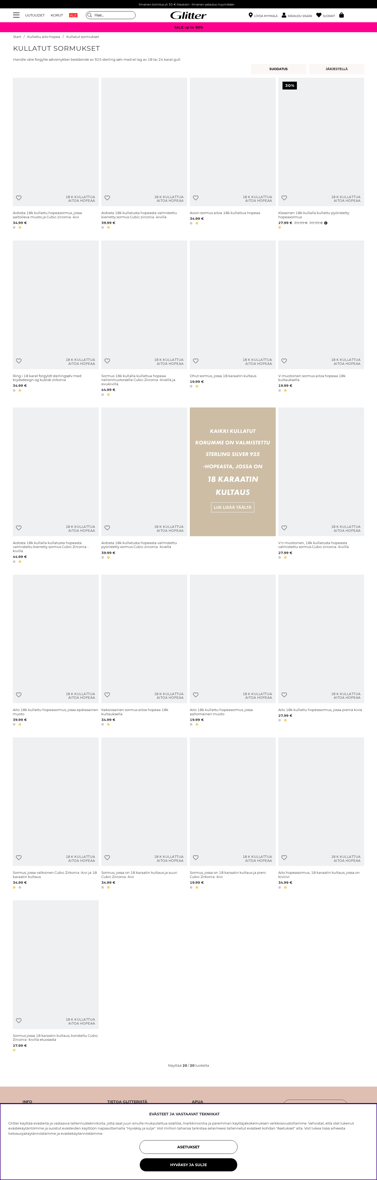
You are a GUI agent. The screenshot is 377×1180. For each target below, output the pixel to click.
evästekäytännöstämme (81, 1133)
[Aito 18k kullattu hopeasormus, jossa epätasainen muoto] (56, 651)
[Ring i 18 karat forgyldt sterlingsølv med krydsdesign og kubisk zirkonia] (56, 319)
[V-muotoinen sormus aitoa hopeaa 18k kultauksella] (321, 319)
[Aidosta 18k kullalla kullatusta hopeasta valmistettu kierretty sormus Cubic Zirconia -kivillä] (56, 486)
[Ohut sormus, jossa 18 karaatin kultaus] (233, 319)
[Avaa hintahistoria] (325, 223)
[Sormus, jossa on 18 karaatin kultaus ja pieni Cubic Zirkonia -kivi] (233, 814)
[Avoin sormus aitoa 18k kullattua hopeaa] (233, 154)
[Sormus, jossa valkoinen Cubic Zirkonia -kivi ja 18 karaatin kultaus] (56, 814)
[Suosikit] (327, 15)
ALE (73, 15)
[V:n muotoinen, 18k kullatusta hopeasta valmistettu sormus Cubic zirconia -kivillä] (321, 486)
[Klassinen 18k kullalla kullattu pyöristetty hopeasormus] (321, 154)
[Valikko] (17, 15)
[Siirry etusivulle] (188, 15)
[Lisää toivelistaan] (19, 198)
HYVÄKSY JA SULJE (188, 1164)
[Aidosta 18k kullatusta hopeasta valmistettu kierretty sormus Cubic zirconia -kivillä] (144, 154)
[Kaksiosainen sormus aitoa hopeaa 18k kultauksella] (144, 651)
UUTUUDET (35, 15)
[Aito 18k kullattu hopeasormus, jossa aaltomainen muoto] (233, 651)
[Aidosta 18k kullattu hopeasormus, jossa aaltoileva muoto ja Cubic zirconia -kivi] (56, 154)
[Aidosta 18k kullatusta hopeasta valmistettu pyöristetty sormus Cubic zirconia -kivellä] (144, 486)
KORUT (57, 15)
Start (17, 37)
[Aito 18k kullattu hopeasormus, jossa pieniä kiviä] (321, 651)
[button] (299, 15)
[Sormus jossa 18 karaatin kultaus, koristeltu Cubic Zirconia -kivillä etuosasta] (56, 976)
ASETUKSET (188, 1147)
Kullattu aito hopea (43, 37)
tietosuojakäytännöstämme (32, 1133)
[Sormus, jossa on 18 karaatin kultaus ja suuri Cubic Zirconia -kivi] (144, 814)
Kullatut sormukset (82, 37)
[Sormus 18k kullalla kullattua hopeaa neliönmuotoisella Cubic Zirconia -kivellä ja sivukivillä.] (144, 319)
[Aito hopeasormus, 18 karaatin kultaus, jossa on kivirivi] (321, 814)
